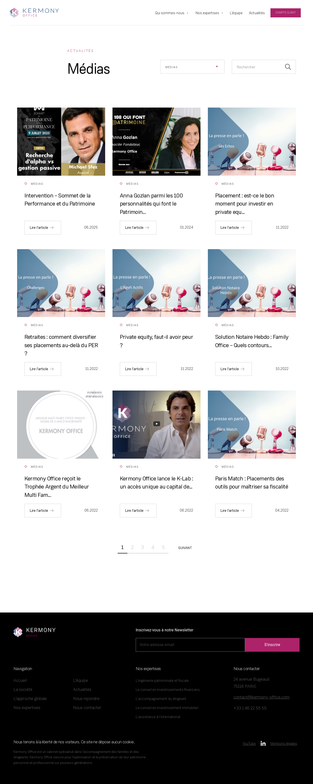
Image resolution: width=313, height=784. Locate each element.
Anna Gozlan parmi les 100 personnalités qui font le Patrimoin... (151, 203)
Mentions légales (283, 743)
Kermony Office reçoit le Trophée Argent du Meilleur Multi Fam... (56, 486)
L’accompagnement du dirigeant (161, 699)
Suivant (185, 548)
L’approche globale (30, 698)
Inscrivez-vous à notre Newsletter (164, 630)
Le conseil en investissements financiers (168, 689)
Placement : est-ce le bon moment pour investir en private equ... (244, 203)
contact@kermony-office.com (262, 696)
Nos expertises (26, 707)
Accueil (20, 680)
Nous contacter (87, 707)
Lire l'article (39, 227)
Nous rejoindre (86, 698)
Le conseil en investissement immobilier (167, 708)
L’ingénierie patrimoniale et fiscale (162, 680)
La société (22, 689)
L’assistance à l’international (158, 717)
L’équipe (80, 680)
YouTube (249, 743)
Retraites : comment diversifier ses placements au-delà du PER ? (61, 345)
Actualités (82, 689)
